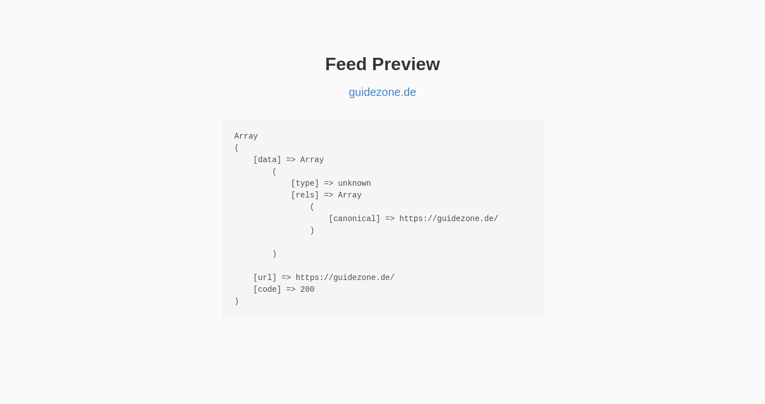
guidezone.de (382, 92)
